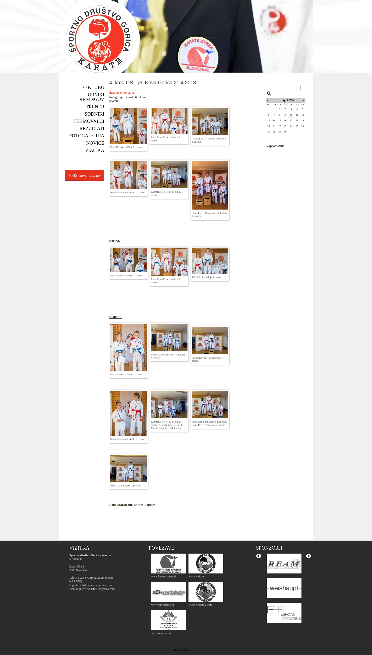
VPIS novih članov (84, 175)
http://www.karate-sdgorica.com (95, 589)
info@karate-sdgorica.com (96, 585)
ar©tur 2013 (181, 649)
